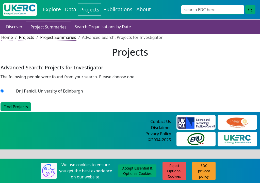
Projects (26, 37)
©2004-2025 (159, 140)
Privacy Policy (158, 133)
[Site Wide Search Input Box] (212, 9)
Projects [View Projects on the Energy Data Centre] (89, 9)
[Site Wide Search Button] (250, 9)
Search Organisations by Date (103, 26)
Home (7, 37)
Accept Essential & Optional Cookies (137, 171)
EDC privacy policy (204, 171)
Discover (14, 26)
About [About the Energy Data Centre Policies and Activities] (143, 9)
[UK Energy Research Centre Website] (237, 138)
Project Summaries (48, 27)
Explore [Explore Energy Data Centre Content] (52, 9)
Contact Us (160, 121)
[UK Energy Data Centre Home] (20, 9)
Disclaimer (161, 127)
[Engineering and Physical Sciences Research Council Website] (237, 122)
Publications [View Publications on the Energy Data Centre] (117, 9)
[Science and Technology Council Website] (196, 122)
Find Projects (16, 107)
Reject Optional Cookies (174, 171)
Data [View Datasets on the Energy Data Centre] (70, 9)
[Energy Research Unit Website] (196, 138)
